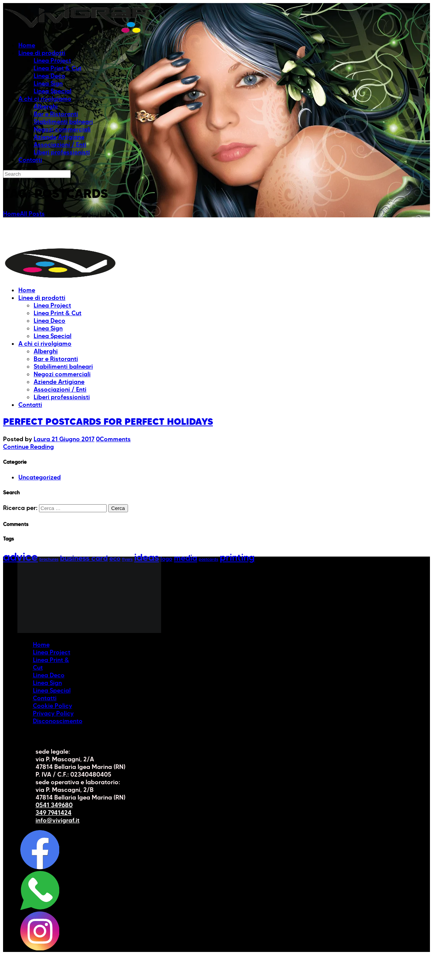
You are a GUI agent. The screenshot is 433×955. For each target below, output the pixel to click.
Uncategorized (39, 477)
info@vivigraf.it (57, 820)
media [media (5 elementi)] (185, 558)
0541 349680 (54, 805)
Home (11, 213)
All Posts (32, 213)
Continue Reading (28, 446)
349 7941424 (53, 812)
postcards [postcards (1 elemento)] (208, 559)
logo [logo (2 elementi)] (166, 558)
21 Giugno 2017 (73, 439)
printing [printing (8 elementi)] (237, 557)
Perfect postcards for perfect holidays (108, 421)
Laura (43, 439)
